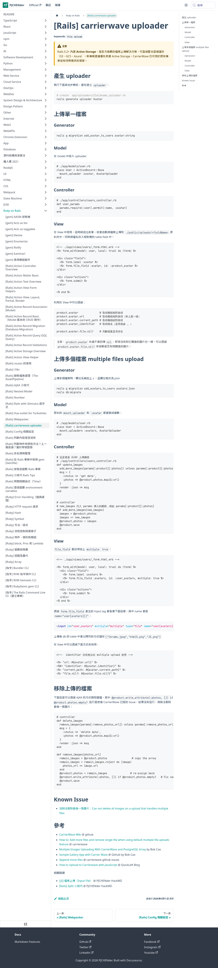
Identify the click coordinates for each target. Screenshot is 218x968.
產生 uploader (189, 17)
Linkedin (86, 953)
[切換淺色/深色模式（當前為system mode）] (186, 5)
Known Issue (188, 80)
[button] (25, 20)
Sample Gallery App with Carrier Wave (83, 855)
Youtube (151, 953)
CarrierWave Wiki (70, 834)
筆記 (48, 5)
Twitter (85, 947)
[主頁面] (57, 15)
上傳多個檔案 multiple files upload (195, 49)
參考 (184, 85)
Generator (190, 27)
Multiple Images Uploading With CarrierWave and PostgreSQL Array (102, 849)
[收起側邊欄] (25, 924)
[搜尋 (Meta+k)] (203, 5)
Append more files (71, 860)
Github (85, 942)
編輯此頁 (61, 899)
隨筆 (57, 5)
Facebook (151, 942)
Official (35, 5)
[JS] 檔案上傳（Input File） (76, 881)
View (187, 42)
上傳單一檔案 (188, 22)
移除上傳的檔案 (189, 75)
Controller (190, 37)
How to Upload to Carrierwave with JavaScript (88, 865)
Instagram (152, 947)
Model (188, 32)
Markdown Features (27, 942)
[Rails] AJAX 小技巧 (71, 886)
